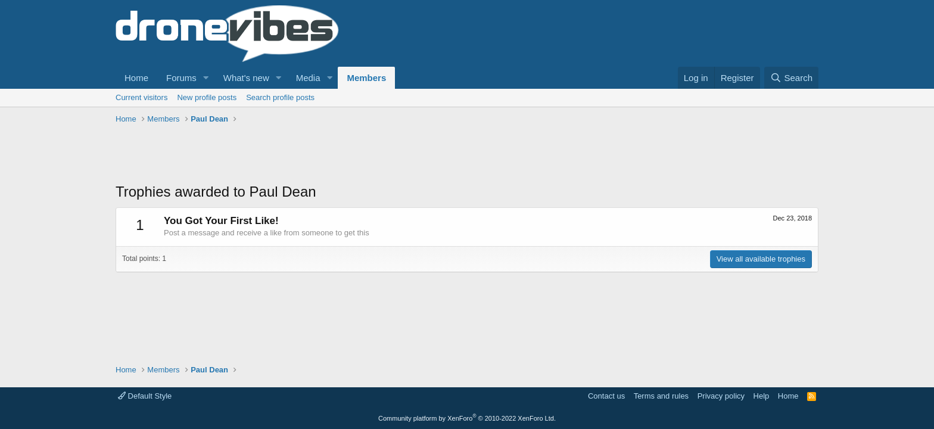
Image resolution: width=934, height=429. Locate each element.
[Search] (791, 78)
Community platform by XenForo (467, 418)
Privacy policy (721, 395)
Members (366, 78)
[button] (206, 78)
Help (762, 395)
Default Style (145, 395)
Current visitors (141, 97)
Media (308, 78)
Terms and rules (661, 395)
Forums (181, 78)
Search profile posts (280, 97)
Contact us (606, 395)
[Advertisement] (332, 155)
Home (136, 78)
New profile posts (206, 97)
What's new (246, 78)
